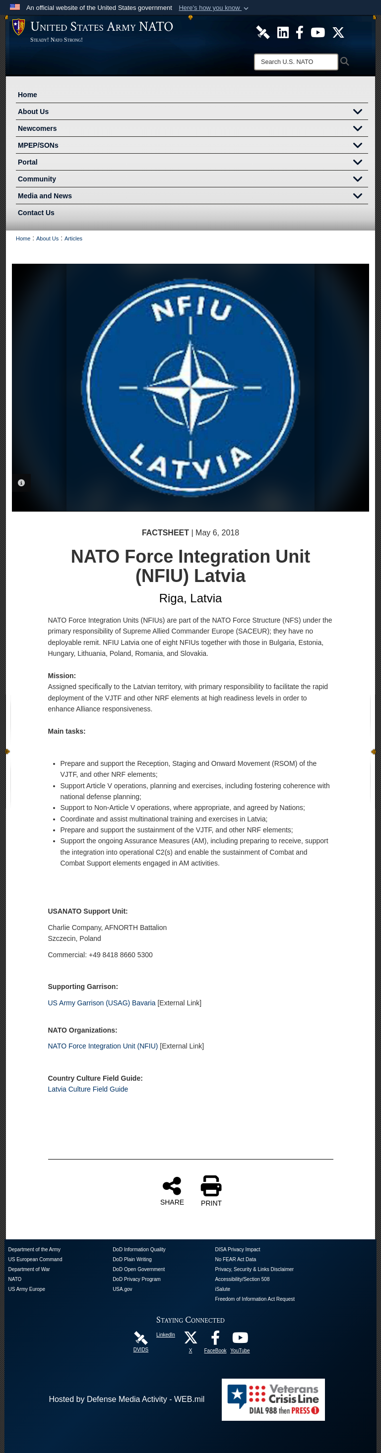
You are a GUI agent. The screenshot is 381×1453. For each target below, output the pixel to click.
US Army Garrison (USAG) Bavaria (102, 1003)
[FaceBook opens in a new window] (215, 1340)
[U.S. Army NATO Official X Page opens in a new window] (338, 32)
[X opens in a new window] (190, 1340)
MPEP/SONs (193, 146)
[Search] (296, 62)
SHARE (172, 1190)
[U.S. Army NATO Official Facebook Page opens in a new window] (300, 32)
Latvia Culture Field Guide (88, 1089)
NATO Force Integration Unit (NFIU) (103, 1046)
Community (193, 179)
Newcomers (193, 129)
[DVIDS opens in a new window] (140, 1338)
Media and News (193, 196)
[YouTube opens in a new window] (240, 1340)
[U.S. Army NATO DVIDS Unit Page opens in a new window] (262, 32)
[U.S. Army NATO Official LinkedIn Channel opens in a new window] (283, 32)
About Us (193, 112)
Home (27, 95)
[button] (215, 8)
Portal (193, 163)
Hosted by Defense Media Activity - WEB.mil (126, 1399)
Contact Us (36, 213)
